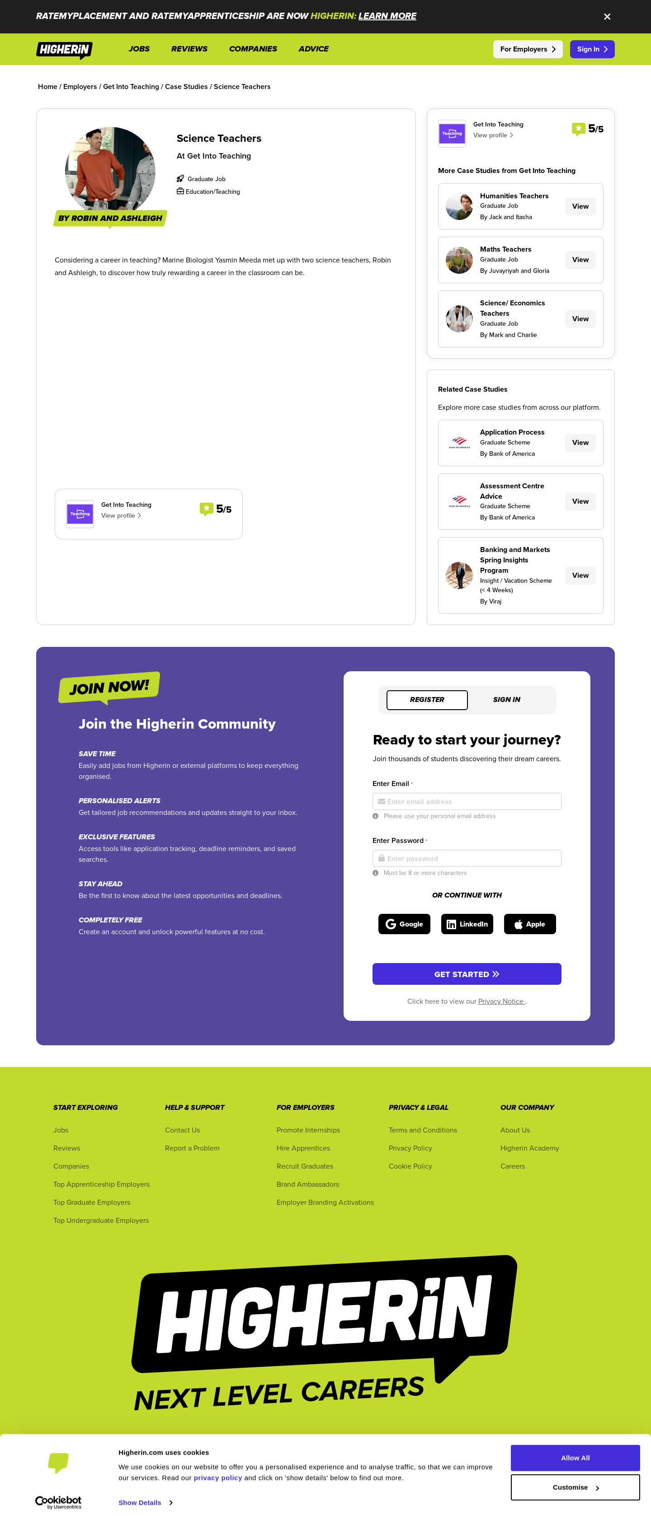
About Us (515, 1130)
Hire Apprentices (303, 1148)
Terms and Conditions (423, 1130)
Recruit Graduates (305, 1166)
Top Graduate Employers (91, 1202)
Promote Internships (308, 1130)
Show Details (139, 1498)
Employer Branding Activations (325, 1202)
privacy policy (218, 1473)
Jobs (60, 1130)
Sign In (592, 49)
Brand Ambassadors (308, 1184)
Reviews (66, 1148)
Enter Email (393, 783)
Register (427, 700)
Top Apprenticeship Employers (101, 1184)
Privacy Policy (410, 1148)
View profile (121, 515)
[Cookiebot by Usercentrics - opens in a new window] (58, 1498)
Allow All (575, 1453)
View (580, 206)
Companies (71, 1166)
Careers (512, 1166)
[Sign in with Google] (404, 924)
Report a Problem (192, 1148)
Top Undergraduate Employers (101, 1220)
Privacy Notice (501, 1001)
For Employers (528, 49)
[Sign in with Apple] (530, 924)
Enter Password (400, 840)
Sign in (506, 700)
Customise (576, 1483)
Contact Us (182, 1130)
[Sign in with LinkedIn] (467, 924)
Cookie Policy (410, 1166)
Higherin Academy (529, 1148)
